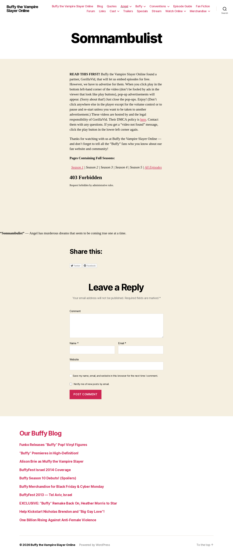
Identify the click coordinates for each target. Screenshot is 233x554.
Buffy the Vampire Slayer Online (22, 9)
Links (102, 11)
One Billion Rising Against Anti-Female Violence (57, 520)
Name (74, 343)
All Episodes (153, 167)
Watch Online (174, 11)
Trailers (128, 11)
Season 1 (77, 167)
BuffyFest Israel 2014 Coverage (45, 470)
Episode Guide (182, 6)
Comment (75, 311)
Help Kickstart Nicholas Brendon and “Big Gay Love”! (61, 512)
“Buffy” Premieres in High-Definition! (48, 453)
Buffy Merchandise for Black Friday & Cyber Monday (61, 487)
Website (74, 359)
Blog (100, 6)
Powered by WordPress (94, 545)
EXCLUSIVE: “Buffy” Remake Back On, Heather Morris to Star (68, 503)
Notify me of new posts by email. (91, 384)
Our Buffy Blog (40, 433)
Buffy (138, 6)
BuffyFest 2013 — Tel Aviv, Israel (45, 495)
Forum (91, 11)
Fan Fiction (203, 6)
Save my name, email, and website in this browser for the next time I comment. (115, 375)
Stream (156, 11)
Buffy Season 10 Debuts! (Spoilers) (47, 478)
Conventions (158, 6)
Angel (124, 6)
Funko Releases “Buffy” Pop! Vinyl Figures (53, 445)
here (143, 119)
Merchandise (198, 11)
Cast (113, 11)
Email (122, 343)
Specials (142, 11)
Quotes (111, 6)
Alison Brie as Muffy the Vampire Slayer (51, 461)
